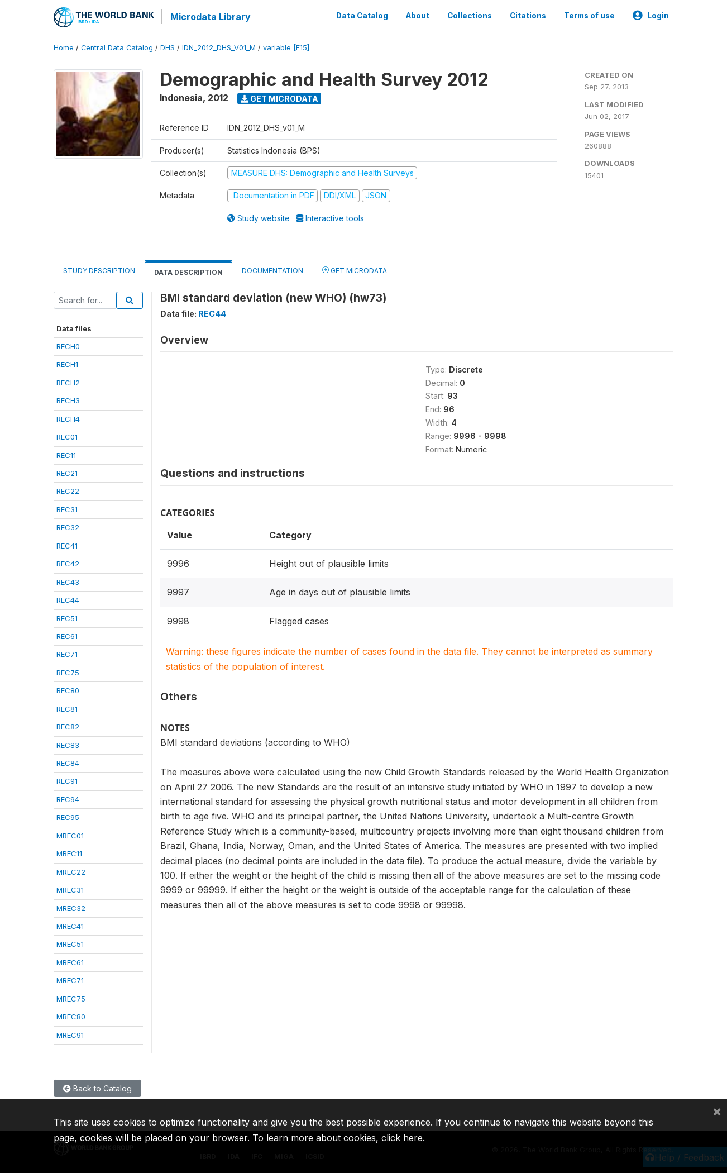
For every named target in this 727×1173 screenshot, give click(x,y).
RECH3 (68, 400)
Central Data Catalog (117, 47)
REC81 (67, 708)
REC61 (67, 635)
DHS (167, 47)
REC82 (67, 726)
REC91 (67, 780)
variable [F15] (286, 47)
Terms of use (589, 15)
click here (402, 1137)
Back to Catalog (97, 1088)
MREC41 (70, 925)
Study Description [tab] (99, 270)
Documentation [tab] (272, 270)
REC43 (67, 581)
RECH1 (67, 364)
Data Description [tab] (188, 272)
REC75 (67, 671)
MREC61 (70, 961)
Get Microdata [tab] (354, 269)
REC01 (67, 436)
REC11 (66, 454)
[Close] (716, 1111)
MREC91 (70, 1034)
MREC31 (70, 889)
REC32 (67, 527)
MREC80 (70, 1016)
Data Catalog (362, 15)
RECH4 (68, 418)
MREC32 (70, 907)
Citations (528, 15)
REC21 (67, 472)
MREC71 (70, 980)
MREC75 (70, 998)
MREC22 (70, 871)
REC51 (67, 617)
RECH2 (68, 382)
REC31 (67, 508)
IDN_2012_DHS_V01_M (219, 47)
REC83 (67, 744)
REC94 (67, 798)
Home (64, 47)
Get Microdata (279, 98)
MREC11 (69, 852)
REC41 (67, 545)
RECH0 (68, 345)
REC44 (67, 599)
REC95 (67, 817)
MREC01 (70, 835)
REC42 (67, 563)
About (417, 15)
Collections (469, 15)
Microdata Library (210, 16)
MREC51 (70, 944)
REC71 (67, 654)
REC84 (67, 762)
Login (651, 15)
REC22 (67, 491)
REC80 (67, 690)
